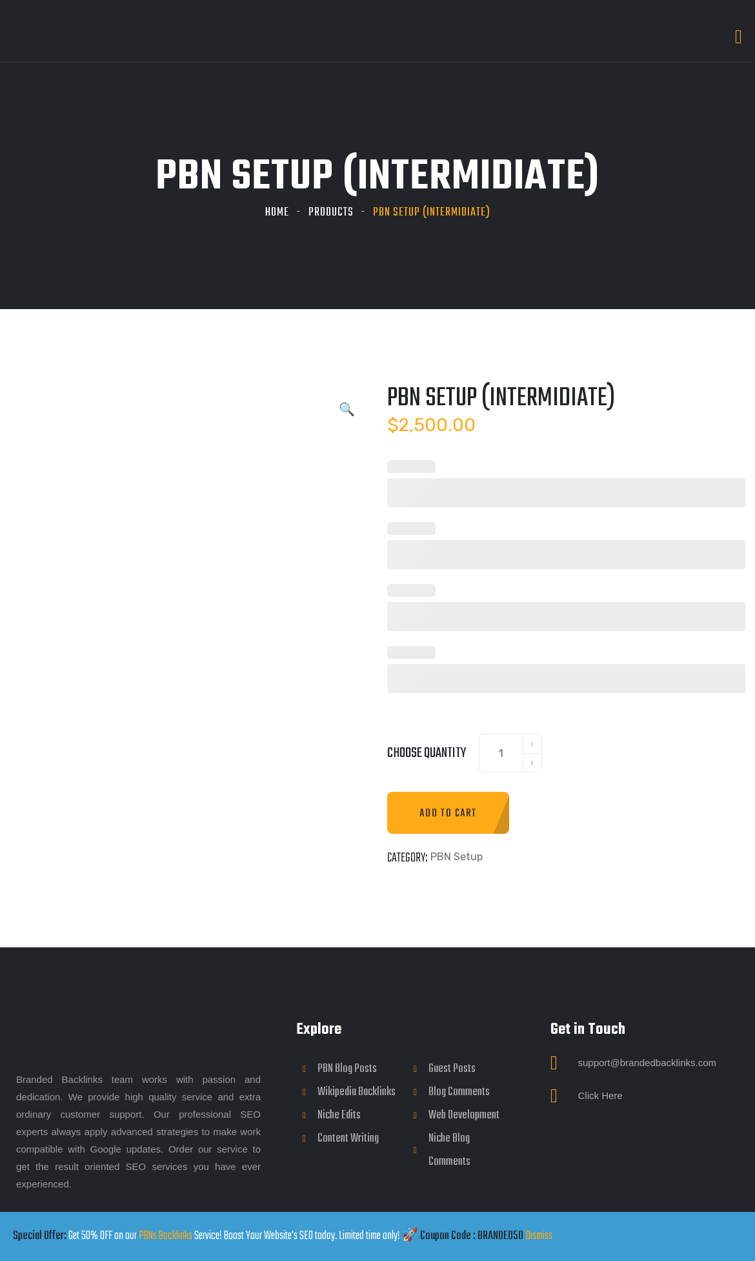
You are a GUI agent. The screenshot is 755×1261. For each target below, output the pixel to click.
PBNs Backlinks (165, 1236)
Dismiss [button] (538, 1236)
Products (331, 212)
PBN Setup (456, 857)
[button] (347, 411)
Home (277, 212)
